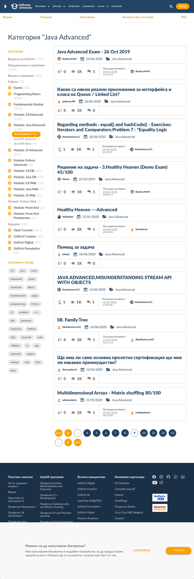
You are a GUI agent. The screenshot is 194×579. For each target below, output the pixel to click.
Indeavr (119, 495)
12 (163, 433)
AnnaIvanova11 (71, 137)
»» (77, 442)
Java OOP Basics (25, 144)
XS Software (122, 483)
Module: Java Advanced (29, 128)
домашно (26, 321)
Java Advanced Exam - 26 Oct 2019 (93, 52)
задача (30, 354)
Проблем (16, 329)
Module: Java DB (29, 177)
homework (16, 279)
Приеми (177, 550)
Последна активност (114, 69)
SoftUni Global (86, 512)
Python (35, 304)
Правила (46, 17)
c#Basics (15, 346)
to (27, 346)
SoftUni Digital (27, 243)
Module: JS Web (27, 195)
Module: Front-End (29, 208)
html (37, 362)
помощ (14, 362)
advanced (16, 354)
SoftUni (31, 329)
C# (12, 271)
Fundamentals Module (28, 107)
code (40, 337)
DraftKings (121, 501)
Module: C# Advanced (28, 117)
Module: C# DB (28, 171)
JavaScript (16, 287)
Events (22, 88)
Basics (31, 287)
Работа (16, 82)
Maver (66, 179)
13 (172, 433)
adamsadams (69, 400)
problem (23, 312)
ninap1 (66, 254)
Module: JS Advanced (28, 153)
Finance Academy (87, 518)
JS (12, 312)
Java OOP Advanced (27, 139)
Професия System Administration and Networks (51, 486)
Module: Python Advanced (24, 163)
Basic (13, 370)
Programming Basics (27, 97)
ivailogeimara (142, 412)
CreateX (119, 518)
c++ (36, 312)
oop (37, 346)
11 (153, 433)
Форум (7, 17)
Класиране (87, 17)
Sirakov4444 (69, 59)
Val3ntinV (67, 217)
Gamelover (141, 229)
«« (58, 433)
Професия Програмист (22, 507)
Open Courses (28, 230)
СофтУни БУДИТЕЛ (89, 501)
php (13, 321)
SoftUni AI (83, 495)
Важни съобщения (24, 76)
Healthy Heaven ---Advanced (87, 210)
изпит (31, 279)
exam (34, 271)
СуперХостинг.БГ (125, 489)
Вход (182, 6)
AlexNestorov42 (71, 327)
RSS (184, 17)
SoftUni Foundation (27, 251)
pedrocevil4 (68, 101)
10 (144, 433)
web (27, 362)
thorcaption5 (69, 370)
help (13, 337)
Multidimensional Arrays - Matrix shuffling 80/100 (109, 393)
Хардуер (17, 224)
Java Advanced (25, 134)
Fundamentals (18, 296)
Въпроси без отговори (138, 17)
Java (22, 271)
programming (18, 304)
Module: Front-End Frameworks (26, 216)
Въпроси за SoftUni (26, 59)
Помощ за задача (75, 247)
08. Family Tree (72, 320)
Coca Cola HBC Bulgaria (129, 512)
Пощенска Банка (125, 506)
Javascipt (26, 337)
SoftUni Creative (29, 236)
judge (35, 296)
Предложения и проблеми (26, 68)
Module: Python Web (24, 201)
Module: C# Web (29, 183)
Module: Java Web (29, 189)
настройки (139, 550)
